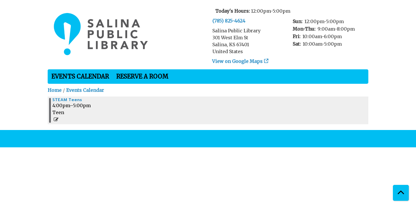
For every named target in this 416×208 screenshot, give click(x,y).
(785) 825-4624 (228, 21)
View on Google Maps (237, 61)
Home (55, 90)
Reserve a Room (142, 76)
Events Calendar (80, 76)
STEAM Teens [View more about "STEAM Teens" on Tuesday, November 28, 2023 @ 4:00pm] (67, 100)
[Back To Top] (401, 193)
